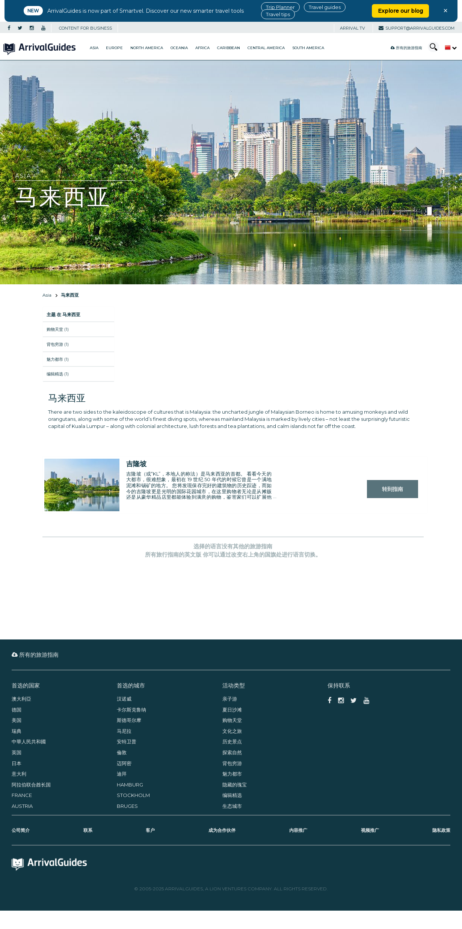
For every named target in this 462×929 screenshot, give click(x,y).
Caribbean (228, 47)
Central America (266, 47)
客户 (150, 830)
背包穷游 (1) (58, 344)
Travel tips (278, 14)
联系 (87, 830)
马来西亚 (70, 295)
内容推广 (298, 830)
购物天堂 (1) (58, 329)
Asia (94, 47)
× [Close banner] (445, 10)
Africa (202, 47)
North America (146, 47)
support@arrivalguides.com (416, 28)
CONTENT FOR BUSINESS (85, 28)
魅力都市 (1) (58, 359)
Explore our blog (400, 11)
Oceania (179, 47)
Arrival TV (352, 28)
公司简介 (21, 830)
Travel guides (325, 7)
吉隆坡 (136, 464)
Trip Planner (280, 7)
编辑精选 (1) (58, 374)
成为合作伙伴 (222, 830)
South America (308, 47)
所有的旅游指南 (406, 47)
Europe (114, 47)
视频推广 (370, 830)
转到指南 (392, 489)
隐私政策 (441, 830)
